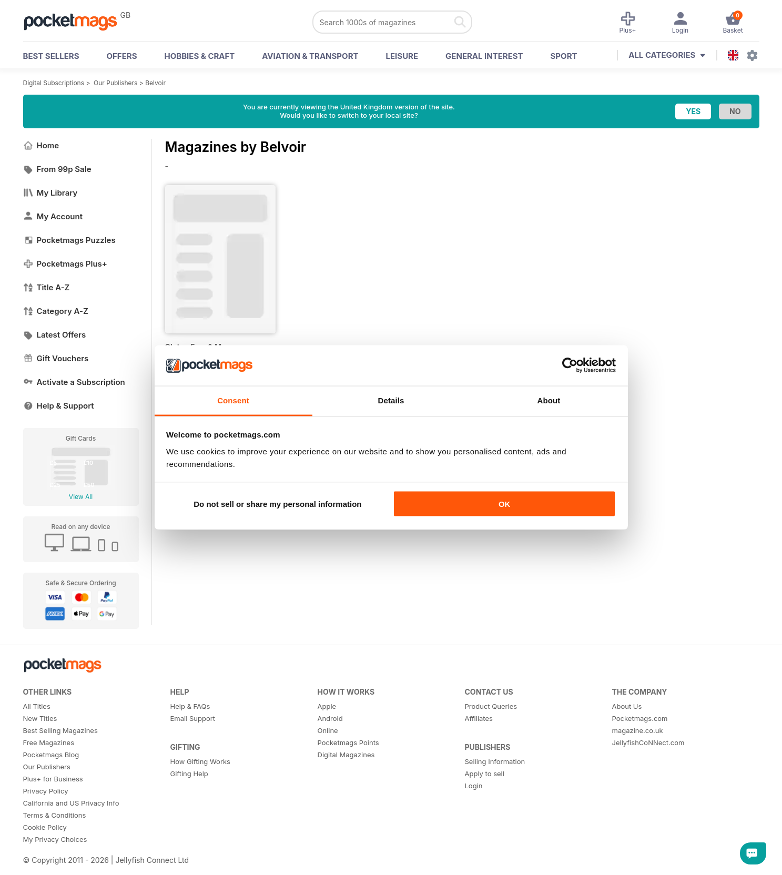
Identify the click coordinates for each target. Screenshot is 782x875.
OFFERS (122, 56)
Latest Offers (54, 335)
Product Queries (491, 706)
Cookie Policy (45, 827)
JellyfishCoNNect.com (648, 742)
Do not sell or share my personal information (277, 504)
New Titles (40, 718)
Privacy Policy (45, 791)
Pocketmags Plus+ (65, 264)
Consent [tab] (233, 399)
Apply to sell (484, 773)
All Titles (36, 706)
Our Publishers (115, 83)
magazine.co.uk (637, 730)
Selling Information (495, 761)
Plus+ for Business (53, 779)
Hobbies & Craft (199, 56)
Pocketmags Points (348, 742)
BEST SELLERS (51, 56)
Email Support (193, 718)
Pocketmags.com (640, 718)
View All (81, 497)
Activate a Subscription (74, 382)
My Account (53, 216)
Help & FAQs (190, 706)
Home (41, 145)
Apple (327, 706)
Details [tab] (391, 399)
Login (474, 785)
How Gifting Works (200, 761)
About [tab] (549, 399)
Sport (564, 56)
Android (330, 718)
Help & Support (58, 406)
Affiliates (479, 718)
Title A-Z (46, 287)
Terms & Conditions (54, 815)
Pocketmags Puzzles (69, 240)
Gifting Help (189, 773)
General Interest (484, 56)
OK (505, 504)
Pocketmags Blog (51, 754)
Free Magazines (49, 742)
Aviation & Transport (310, 56)
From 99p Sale (57, 169)
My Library (50, 193)
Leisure (402, 56)
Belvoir (155, 83)
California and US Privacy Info (71, 803)
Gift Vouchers (56, 358)
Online (328, 730)
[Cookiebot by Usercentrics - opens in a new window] (570, 365)
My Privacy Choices (55, 839)
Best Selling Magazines (60, 730)
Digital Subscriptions (54, 83)
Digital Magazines (346, 754)
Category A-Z (55, 311)
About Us (627, 706)
